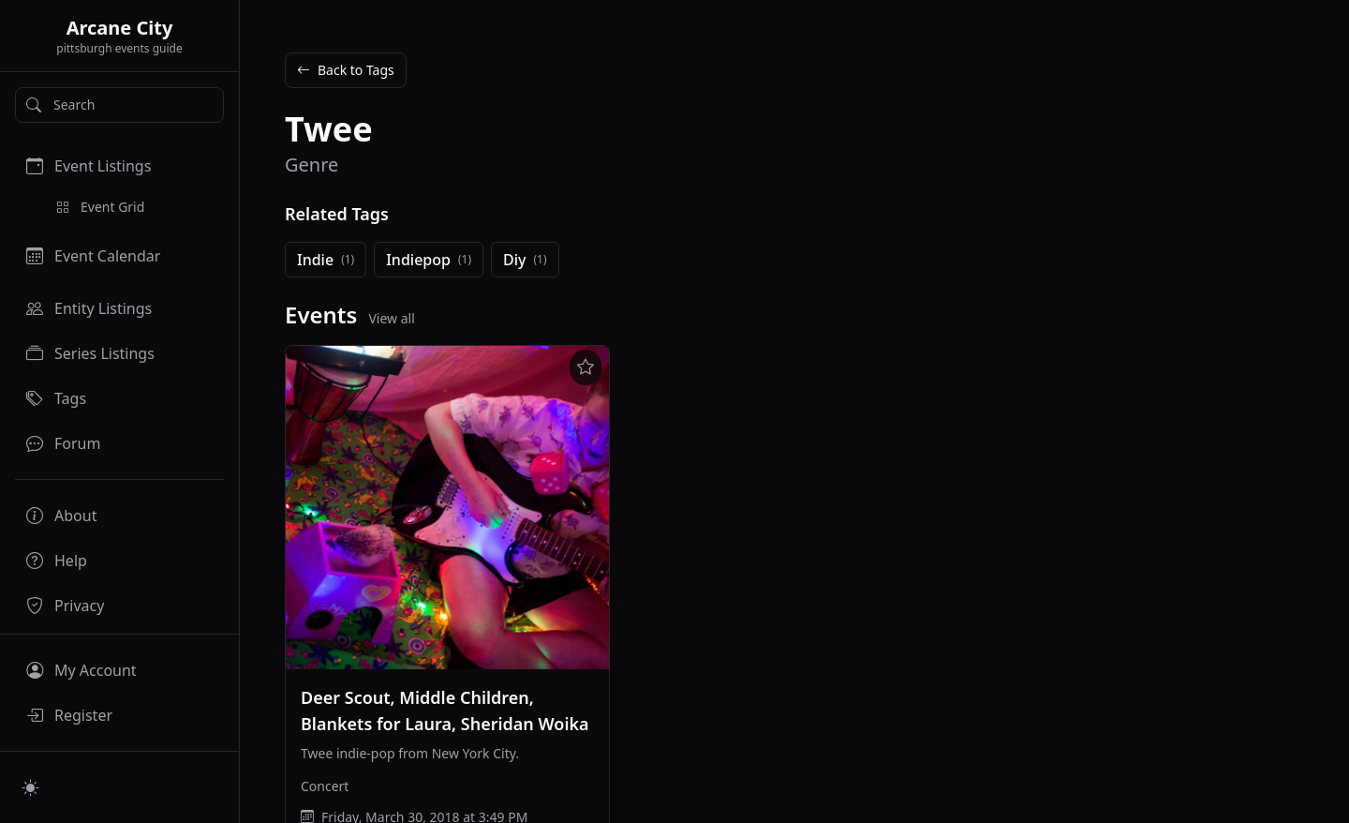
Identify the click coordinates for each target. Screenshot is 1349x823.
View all (391, 318)
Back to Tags (345, 70)
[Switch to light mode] (31, 787)
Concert (324, 786)
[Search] (119, 105)
